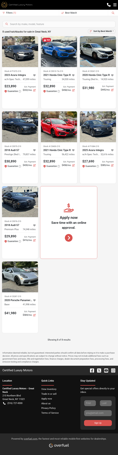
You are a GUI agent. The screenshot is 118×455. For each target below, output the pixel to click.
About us (46, 403)
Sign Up (98, 423)
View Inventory (48, 389)
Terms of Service (50, 413)
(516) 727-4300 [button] (12, 403)
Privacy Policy (48, 408)
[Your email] (98, 413)
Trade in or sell (49, 394)
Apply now (46, 398)
